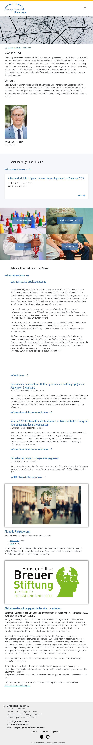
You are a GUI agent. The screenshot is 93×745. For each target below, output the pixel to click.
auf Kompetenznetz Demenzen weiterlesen (31, 412)
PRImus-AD (14, 540)
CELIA (12, 543)
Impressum (55, 731)
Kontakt (35, 731)
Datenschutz (44, 731)
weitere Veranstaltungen (17, 169)
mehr (81, 195)
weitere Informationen (17, 275)
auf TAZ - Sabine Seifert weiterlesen (28, 477)
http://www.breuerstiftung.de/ (17, 685)
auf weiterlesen (19, 375)
